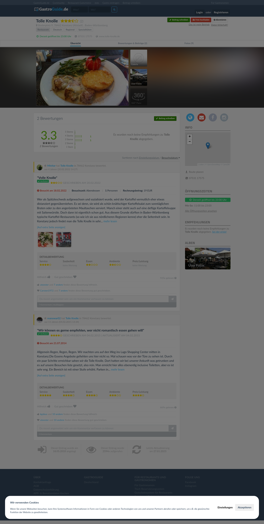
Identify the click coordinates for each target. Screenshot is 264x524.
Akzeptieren (244, 507)
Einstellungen (225, 507)
